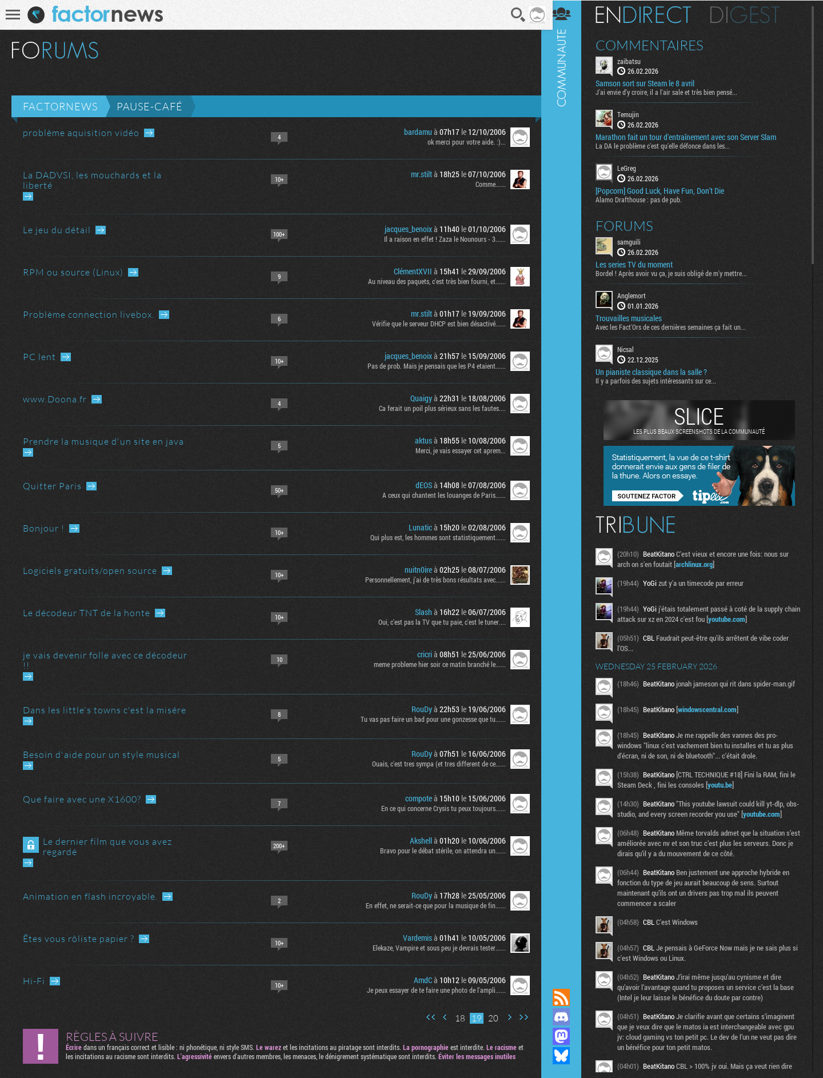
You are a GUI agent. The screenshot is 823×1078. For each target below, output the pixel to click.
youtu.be (734, 787)
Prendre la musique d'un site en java (103, 441)
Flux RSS (568, 997)
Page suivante (505, 1017)
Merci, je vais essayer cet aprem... (457, 450)
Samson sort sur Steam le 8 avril (652, 83)
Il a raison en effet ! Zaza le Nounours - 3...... (441, 238)
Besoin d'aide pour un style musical (101, 754)
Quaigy (417, 398)
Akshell (417, 840)
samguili (636, 241)
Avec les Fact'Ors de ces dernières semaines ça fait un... (678, 326)
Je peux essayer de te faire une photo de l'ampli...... (432, 990)
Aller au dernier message (149, 133)
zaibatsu (636, 60)
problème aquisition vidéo (81, 132)
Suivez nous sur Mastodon (568, 1036)
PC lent (39, 357)
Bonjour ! (44, 528)
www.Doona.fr (55, 399)
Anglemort (639, 295)
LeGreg (634, 168)
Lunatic (416, 527)
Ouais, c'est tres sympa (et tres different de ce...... (435, 763)
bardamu (414, 131)
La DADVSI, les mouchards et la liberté (92, 180)
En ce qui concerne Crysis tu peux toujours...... (439, 808)
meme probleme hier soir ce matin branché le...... (436, 664)
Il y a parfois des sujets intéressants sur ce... (663, 380)
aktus (419, 440)
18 (456, 1018)
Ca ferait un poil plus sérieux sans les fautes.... (438, 408)
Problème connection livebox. (88, 314)
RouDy (417, 709)
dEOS (420, 485)
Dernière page (519, 1017)
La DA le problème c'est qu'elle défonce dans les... (670, 145)
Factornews (60, 106)
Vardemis (413, 937)
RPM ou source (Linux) (73, 272)
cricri (420, 654)
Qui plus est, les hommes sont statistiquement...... (434, 537)
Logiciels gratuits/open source (90, 570)
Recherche (515, 14)
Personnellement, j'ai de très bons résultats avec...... (431, 579)
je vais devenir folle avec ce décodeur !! (105, 660)
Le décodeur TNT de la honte (86, 613)
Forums (632, 225)
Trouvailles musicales (636, 317)
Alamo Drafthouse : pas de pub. (646, 198)
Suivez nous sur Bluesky (568, 1055)
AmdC (419, 980)
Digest (752, 14)
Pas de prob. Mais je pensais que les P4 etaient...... (432, 365)
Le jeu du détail (57, 230)
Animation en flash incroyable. (90, 896)
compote (414, 798)
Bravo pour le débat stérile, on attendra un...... (439, 850)
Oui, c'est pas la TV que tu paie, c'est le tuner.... (438, 621)
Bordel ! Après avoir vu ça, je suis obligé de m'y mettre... (678, 272)
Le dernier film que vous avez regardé (107, 846)
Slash (419, 611)
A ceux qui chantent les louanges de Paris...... (440, 495)
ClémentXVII (409, 271)
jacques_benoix (404, 228)
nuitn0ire (414, 569)
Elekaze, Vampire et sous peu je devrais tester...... (435, 947)
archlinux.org (701, 563)
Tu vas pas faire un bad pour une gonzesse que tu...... (429, 719)
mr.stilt (417, 174)
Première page (427, 1017)
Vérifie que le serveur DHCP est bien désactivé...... (435, 323)
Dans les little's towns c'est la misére (104, 710)
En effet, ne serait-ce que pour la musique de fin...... (432, 905)
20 (489, 1018)
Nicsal (633, 348)
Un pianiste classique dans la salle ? (658, 371)
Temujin (635, 114)
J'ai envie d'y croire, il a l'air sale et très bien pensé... (674, 92)
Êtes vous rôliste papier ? (78, 938)
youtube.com (751, 618)
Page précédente (441, 1017)
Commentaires (657, 44)
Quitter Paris (52, 486)
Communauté (568, 483)
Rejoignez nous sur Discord (568, 1016)
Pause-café (150, 106)
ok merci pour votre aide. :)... (463, 141)
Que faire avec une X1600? (82, 799)
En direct (650, 14)
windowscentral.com (714, 712)
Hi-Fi (34, 981)
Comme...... (487, 184)
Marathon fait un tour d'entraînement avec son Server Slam (693, 137)
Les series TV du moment (641, 264)
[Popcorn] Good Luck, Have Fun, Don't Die (667, 190)
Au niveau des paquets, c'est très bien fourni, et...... (433, 281)
